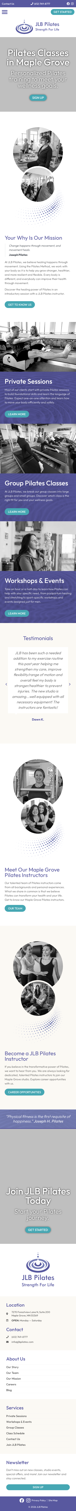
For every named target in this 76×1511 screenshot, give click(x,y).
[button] (4, 12)
